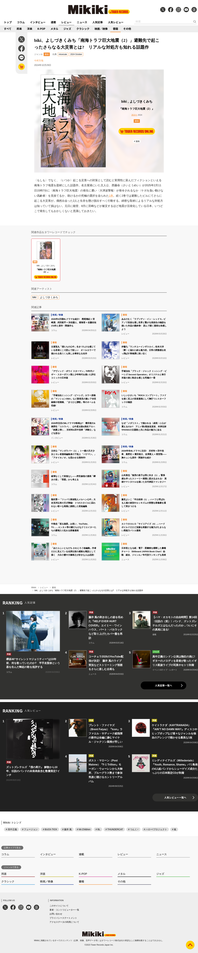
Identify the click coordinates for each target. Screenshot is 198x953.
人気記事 (97, 22)
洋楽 (29, 29)
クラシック (82, 29)
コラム (21, 22)
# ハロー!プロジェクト (155, 829)
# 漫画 (137, 141)
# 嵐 (174, 829)
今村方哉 (38, 60)
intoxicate (63, 54)
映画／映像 (101, 29)
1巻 (111, 195)
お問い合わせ (56, 914)
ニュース (82, 22)
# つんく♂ (133, 829)
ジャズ (67, 29)
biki (34, 297)
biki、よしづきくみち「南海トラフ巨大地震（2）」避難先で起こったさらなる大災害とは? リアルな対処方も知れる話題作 (89, 590)
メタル (54, 29)
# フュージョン (30, 829)
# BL (98, 829)
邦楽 (19, 29)
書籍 (115, 29)
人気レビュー (116, 22)
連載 (53, 22)
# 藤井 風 (67, 829)
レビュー (66, 22)
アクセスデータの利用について (64, 922)
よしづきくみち (49, 297)
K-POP (41, 29)
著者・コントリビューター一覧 (64, 910)
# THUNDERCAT (114, 829)
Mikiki (33, 587)
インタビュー (38, 22)
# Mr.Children (83, 829)
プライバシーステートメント (63, 918)
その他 (127, 29)
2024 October (76, 54)
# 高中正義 (11, 829)
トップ (8, 22)
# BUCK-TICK (50, 829)
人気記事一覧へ (163, 685)
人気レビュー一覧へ (175, 797)
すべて (7, 29)
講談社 (134, 115)
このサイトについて (59, 906)
